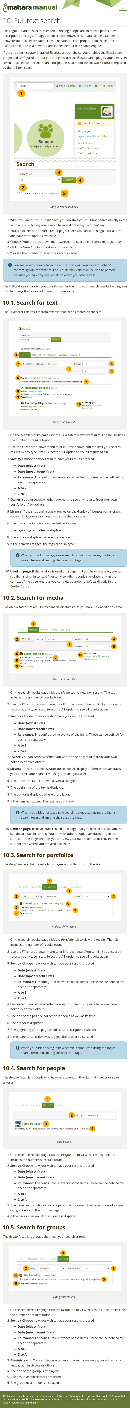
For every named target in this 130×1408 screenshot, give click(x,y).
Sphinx (28, 1402)
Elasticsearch (12, 46)
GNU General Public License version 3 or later (33, 1399)
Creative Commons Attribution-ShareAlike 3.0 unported (92, 1396)
